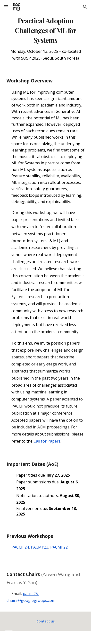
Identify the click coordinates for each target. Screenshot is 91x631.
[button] (6, 6)
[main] (46, 38)
